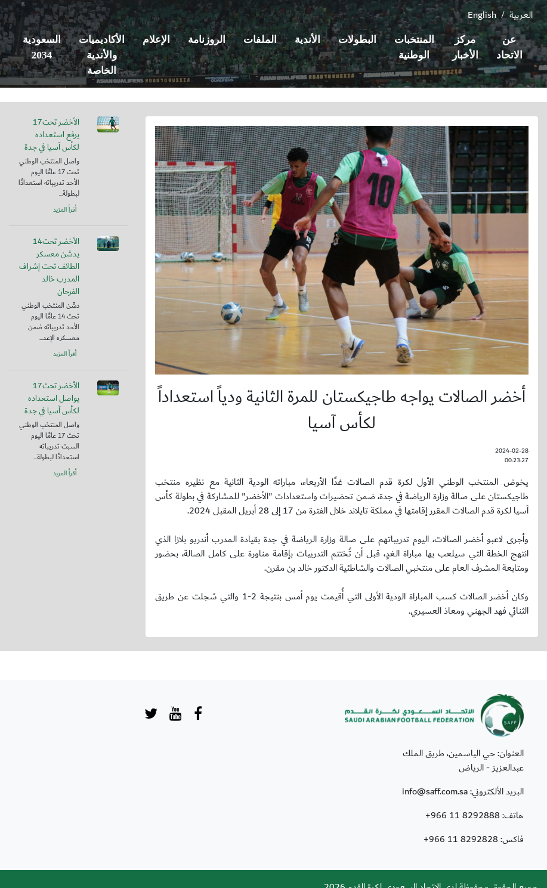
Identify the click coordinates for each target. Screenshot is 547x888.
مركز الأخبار (465, 47)
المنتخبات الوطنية (414, 47)
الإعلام (156, 39)
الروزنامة (206, 39)
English (482, 15)
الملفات (260, 39)
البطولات (357, 39)
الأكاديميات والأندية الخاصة (102, 55)
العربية (521, 15)
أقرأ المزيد (64, 210)
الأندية (307, 39)
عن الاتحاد (509, 47)
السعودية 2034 (42, 47)
